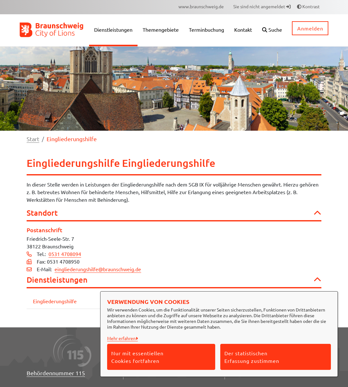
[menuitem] (201, 6)
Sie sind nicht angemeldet (262, 6)
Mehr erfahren (121, 338)
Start (33, 138)
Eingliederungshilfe (55, 301)
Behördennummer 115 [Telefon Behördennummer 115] (56, 373)
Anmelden (310, 28)
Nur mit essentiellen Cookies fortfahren (137, 357)
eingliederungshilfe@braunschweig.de (98, 269)
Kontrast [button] (308, 6)
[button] (272, 30)
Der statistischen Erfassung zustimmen (251, 357)
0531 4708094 (64, 254)
